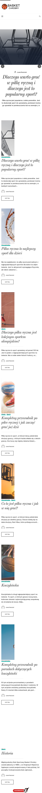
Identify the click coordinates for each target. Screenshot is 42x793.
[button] (39, 66)
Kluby (3, 417)
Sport (3, 332)
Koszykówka (6, 160)
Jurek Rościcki (22, 86)
